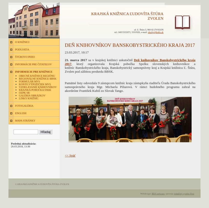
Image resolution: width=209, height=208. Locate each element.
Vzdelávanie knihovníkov (38, 87)
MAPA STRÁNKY (25, 120)
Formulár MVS (29, 81)
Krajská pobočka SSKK (35, 90)
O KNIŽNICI (22, 42)
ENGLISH (20, 113)
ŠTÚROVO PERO (25, 57)
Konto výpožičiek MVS (35, 84)
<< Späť (70, 155)
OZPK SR (24, 92)
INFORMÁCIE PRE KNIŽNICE (34, 71)
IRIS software (158, 193)
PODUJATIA (22, 49)
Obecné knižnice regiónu (37, 75)
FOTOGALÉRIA (24, 105)
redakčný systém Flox (184, 193)
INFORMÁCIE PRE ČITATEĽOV (33, 64)
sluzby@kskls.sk (155, 32)
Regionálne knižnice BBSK (37, 78)
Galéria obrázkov (32, 95)
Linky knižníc (28, 98)
